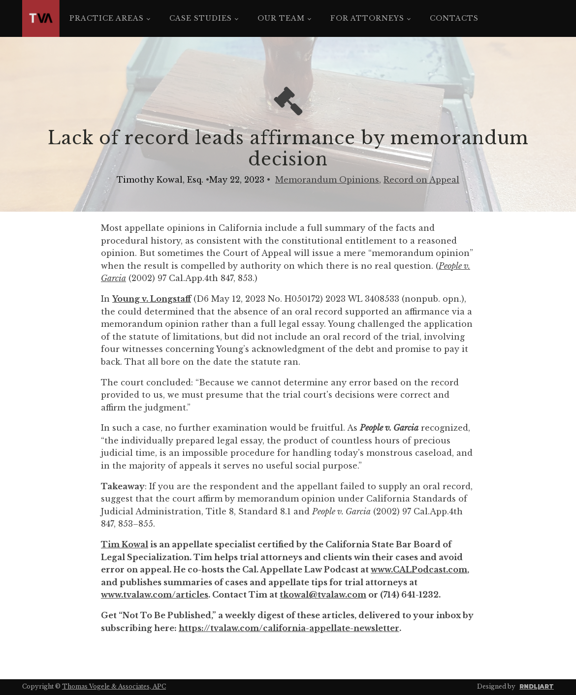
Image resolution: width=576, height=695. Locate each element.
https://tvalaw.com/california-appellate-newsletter (289, 628)
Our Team (281, 18)
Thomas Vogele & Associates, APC (114, 686)
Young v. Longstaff (151, 299)
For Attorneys (367, 18)
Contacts (454, 18)
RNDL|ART (536, 686)
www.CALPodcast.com (419, 569)
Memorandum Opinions (327, 180)
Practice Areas (106, 18)
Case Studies (200, 18)
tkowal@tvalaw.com (323, 595)
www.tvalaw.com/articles (154, 595)
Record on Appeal (421, 180)
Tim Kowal (124, 544)
